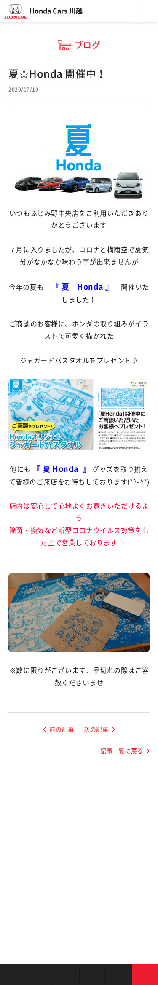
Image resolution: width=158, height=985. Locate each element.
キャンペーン (118, 974)
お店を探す (13, 974)
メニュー (147, 11)
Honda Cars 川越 (56, 11)
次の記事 (96, 729)
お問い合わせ (145, 974)
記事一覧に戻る (121, 751)
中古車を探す (66, 974)
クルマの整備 (92, 974)
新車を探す (40, 974)
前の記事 (61, 729)
